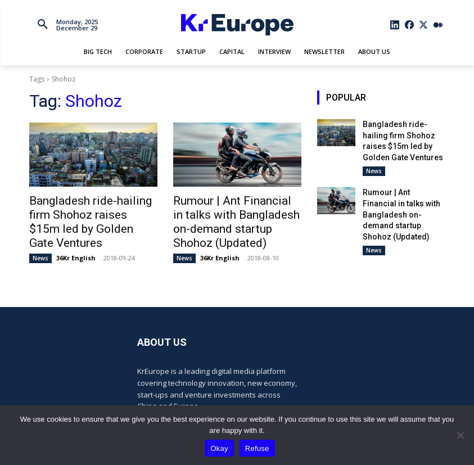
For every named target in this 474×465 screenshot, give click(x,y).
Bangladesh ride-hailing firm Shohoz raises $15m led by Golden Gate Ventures (88, 213)
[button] (42, 24)
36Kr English (76, 238)
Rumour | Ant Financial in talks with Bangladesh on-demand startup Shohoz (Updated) (236, 213)
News (40, 239)
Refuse (257, 448)
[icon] (394, 24)
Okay (219, 448)
